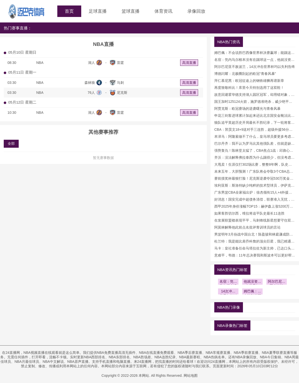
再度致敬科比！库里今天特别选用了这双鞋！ (249, 88)
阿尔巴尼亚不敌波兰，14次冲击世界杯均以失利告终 (254, 67)
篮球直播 (131, 11)
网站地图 (191, 376)
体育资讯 (163, 11)
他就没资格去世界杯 (252, 282)
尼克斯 (122, 93)
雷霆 (120, 63)
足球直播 (98, 11)
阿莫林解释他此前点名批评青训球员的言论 (247, 227)
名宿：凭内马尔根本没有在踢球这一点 (228, 282)
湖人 (91, 63)
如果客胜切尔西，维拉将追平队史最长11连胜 (249, 213)
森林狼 (89, 83)
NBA (40, 63)
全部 (11, 143)
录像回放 (196, 11)
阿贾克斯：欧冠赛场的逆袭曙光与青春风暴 (247, 109)
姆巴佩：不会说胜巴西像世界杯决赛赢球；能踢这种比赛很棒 (252, 291)
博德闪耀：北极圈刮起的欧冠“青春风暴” (245, 74)
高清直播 (189, 63)
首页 (69, 11)
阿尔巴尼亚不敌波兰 (276, 282)
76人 (91, 93)
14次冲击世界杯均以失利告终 (228, 291)
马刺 (120, 83)
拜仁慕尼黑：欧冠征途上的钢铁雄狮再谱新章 (249, 81)
